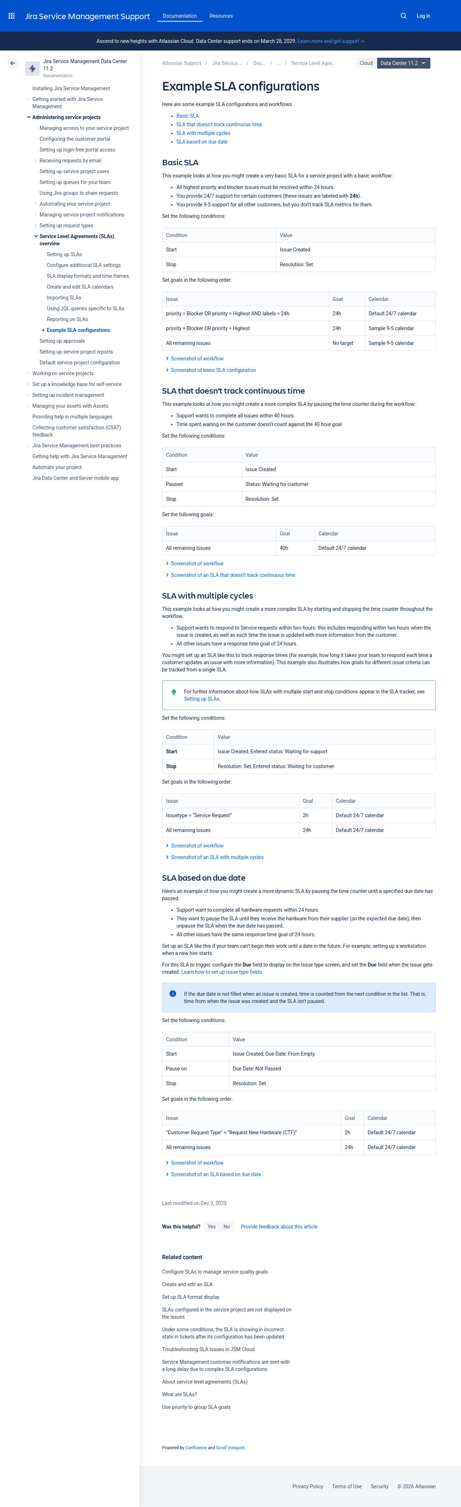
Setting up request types (66, 225)
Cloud (366, 63)
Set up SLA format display (190, 1297)
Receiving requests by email (70, 160)
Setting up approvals (62, 341)
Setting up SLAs (64, 254)
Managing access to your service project (84, 128)
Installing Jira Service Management (71, 88)
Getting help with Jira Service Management (79, 456)
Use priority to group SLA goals (196, 1407)
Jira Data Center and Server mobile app (75, 478)
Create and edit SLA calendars (80, 287)
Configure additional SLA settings (84, 265)
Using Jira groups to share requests (79, 193)
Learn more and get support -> (330, 41)
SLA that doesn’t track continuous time (219, 124)
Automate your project (57, 467)
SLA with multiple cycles (203, 133)
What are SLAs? (179, 1394)
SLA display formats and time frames (88, 276)
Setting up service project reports (76, 352)
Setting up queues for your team (75, 182)
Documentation (180, 16)
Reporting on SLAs (67, 319)
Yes (211, 1227)
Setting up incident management (68, 395)
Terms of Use (347, 1486)
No (227, 1227)
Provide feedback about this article (279, 1227)
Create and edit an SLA (187, 1284)
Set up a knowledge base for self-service (77, 384)
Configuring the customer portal (75, 139)
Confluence (196, 1447)
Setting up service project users (74, 171)
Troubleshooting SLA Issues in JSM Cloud (208, 1349)
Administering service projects (66, 117)
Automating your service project (75, 204)
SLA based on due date (202, 142)
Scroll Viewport (230, 1447)
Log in (423, 16)
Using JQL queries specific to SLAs (85, 308)
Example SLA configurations (78, 330)
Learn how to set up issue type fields (221, 972)
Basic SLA (187, 116)
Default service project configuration (80, 362)
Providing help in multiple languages (72, 417)
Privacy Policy (307, 1486)
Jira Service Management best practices (76, 445)
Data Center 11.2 (405, 63)
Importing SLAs (64, 298)
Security (380, 1486)
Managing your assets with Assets (70, 406)
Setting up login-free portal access (77, 150)
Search (403, 16)
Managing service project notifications (82, 215)
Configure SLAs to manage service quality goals (215, 1272)
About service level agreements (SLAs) (204, 1382)
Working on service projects (63, 373)
